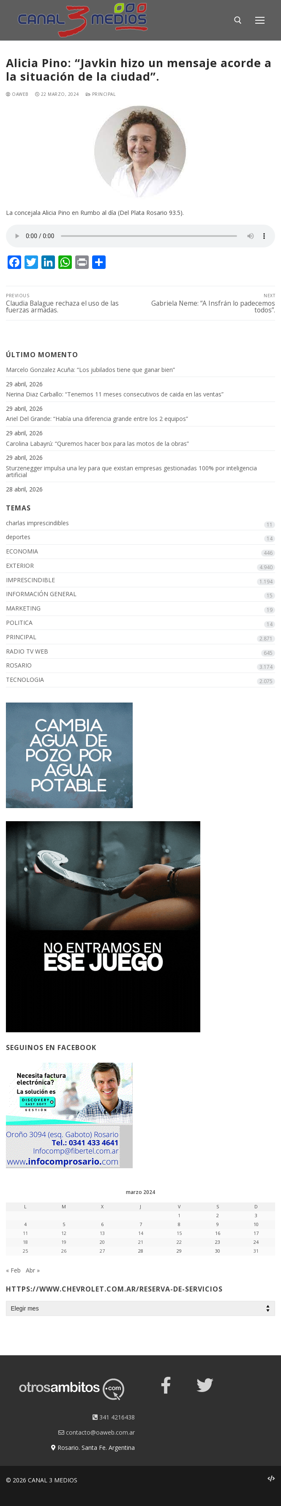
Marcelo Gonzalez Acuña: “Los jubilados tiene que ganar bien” (90, 370)
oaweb (17, 94)
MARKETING (23, 608)
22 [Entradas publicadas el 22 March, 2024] (179, 1242)
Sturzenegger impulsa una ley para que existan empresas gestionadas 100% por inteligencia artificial (131, 472)
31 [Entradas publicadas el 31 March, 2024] (256, 1251)
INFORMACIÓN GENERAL (41, 594)
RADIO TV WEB (27, 651)
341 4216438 (114, 1417)
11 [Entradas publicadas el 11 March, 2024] (25, 1233)
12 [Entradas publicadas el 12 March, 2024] (63, 1233)
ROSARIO (19, 665)
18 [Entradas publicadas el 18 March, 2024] (25, 1242)
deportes (18, 537)
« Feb (13, 1270)
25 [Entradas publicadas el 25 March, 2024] (25, 1251)
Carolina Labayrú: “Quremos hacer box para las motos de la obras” (97, 444)
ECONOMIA (22, 551)
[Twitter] (205, 1385)
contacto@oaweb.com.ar (96, 1432)
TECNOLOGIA (25, 680)
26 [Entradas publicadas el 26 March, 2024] (63, 1251)
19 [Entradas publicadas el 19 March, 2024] (63, 1242)
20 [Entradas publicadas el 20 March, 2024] (102, 1242)
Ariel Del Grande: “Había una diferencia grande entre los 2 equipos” (97, 419)
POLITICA (19, 623)
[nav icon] (260, 20)
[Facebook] (166, 1385)
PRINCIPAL (101, 94)
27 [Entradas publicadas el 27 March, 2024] (102, 1251)
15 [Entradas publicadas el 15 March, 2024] (179, 1233)
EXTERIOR (20, 566)
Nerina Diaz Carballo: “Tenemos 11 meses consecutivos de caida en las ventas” (115, 394)
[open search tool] (238, 20)
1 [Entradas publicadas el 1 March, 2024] (179, 1215)
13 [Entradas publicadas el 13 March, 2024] (102, 1233)
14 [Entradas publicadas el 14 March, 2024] (140, 1233)
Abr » (33, 1270)
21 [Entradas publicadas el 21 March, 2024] (140, 1242)
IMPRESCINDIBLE (30, 580)
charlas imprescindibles (37, 523)
